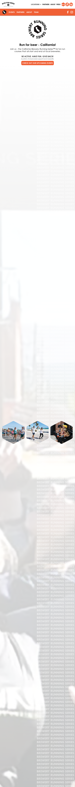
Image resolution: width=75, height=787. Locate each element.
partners (45, 4)
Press (58, 4)
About (52, 4)
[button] (35, 4)
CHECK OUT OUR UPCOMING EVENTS (37, 63)
